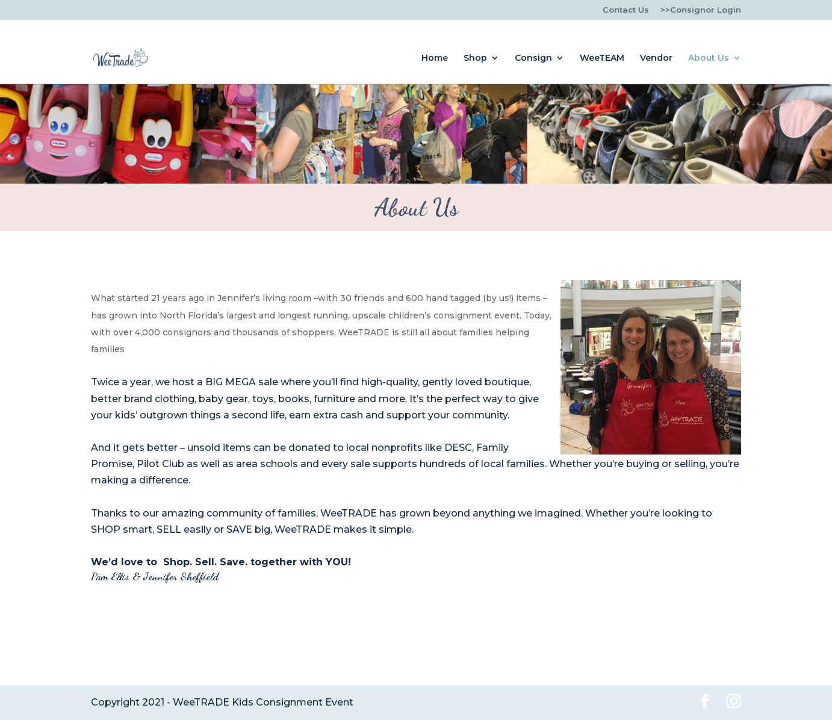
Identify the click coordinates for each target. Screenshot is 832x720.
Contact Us (626, 10)
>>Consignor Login (700, 10)
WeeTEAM (602, 58)
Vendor (656, 58)
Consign (533, 58)
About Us (708, 58)
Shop (475, 58)
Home (434, 58)
